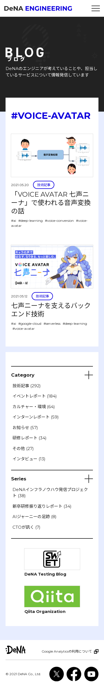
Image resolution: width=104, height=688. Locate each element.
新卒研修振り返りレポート (42, 506)
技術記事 (43, 185)
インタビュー (28, 458)
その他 (23, 448)
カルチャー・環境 (33, 406)
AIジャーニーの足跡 (34, 516)
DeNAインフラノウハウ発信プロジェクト (50, 493)
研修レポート (29, 438)
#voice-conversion (59, 220)
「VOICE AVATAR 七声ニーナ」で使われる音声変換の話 (51, 202)
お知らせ (25, 427)
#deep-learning (30, 220)
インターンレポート (35, 417)
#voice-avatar (23, 328)
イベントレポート (34, 396)
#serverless (52, 323)
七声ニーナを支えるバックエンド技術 (51, 310)
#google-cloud (29, 323)
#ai (13, 220)
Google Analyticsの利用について (67, 651)
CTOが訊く (26, 527)
